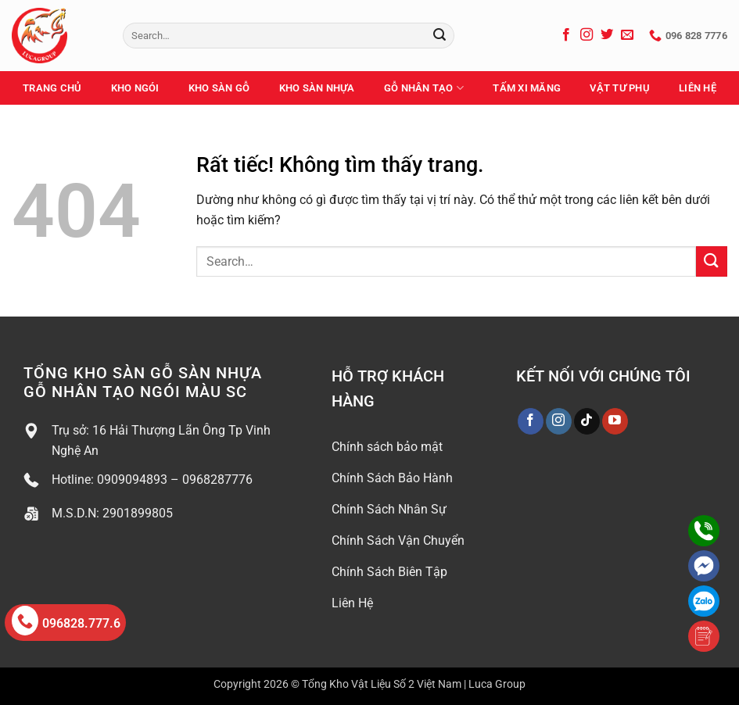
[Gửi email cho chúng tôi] (627, 35)
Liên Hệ (697, 88)
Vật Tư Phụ (620, 88)
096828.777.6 (66, 620)
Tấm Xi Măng (527, 88)
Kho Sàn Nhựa (317, 88)
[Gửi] (440, 36)
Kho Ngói (135, 88)
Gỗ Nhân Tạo (424, 88)
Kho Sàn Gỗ (219, 88)
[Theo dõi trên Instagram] (586, 35)
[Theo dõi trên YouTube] (615, 421)
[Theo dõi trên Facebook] (566, 35)
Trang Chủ (52, 88)
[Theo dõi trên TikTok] (587, 421)
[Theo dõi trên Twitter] (607, 35)
